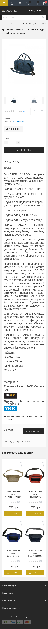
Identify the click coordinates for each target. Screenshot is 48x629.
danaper (24, 416)
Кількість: (8, 138)
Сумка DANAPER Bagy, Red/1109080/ (35, 494)
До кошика (24, 149)
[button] (20, 3)
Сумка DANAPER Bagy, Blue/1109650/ (13, 553)
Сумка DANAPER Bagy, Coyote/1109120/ (13, 494)
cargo (31, 416)
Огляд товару (11, 161)
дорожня (10, 416)
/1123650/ (8, 419)
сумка (17, 416)
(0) (24, 111)
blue (40, 416)
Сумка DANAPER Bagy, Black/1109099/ (35, 553)
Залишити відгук (33, 431)
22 (36, 416)
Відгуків (7, 167)
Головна (5, 24)
